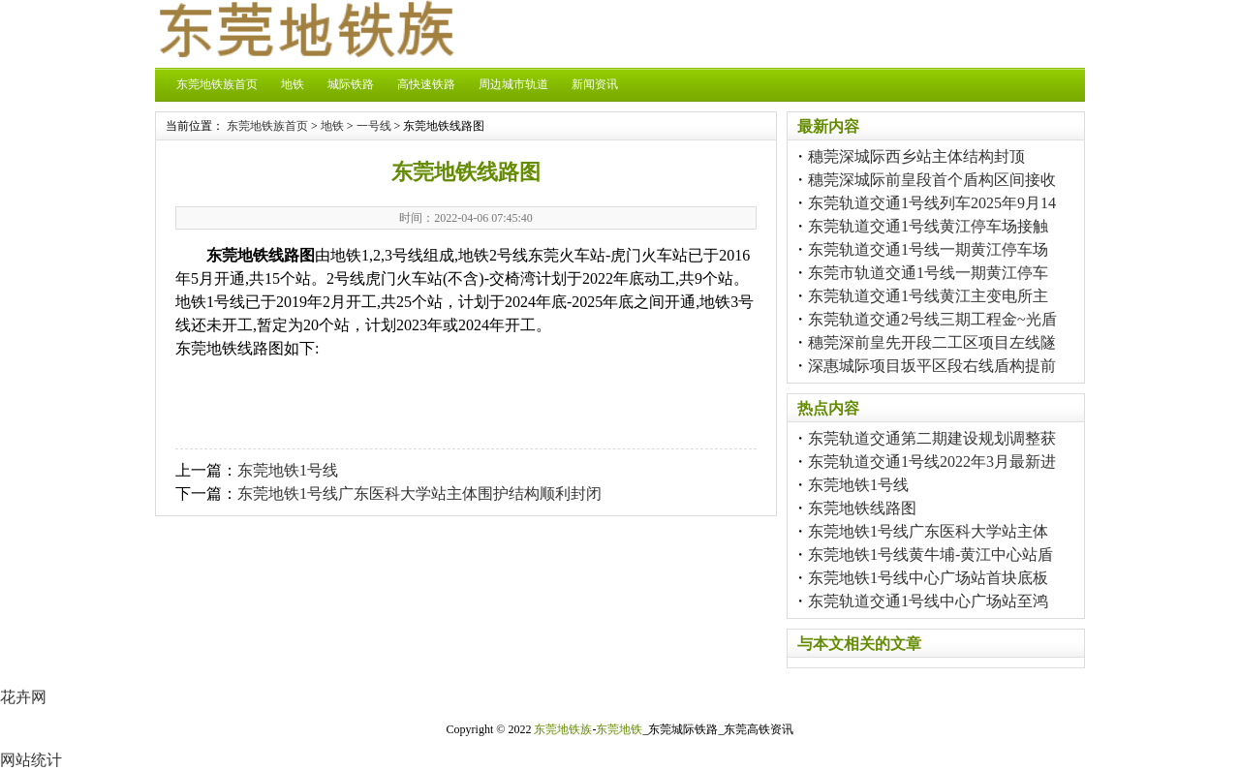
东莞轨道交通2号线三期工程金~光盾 (932, 319)
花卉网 (23, 697)
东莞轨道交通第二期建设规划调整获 (932, 438)
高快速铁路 (426, 84)
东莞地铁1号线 (287, 470)
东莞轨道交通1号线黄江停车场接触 (928, 226)
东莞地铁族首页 (217, 84)
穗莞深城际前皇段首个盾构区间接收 (932, 179)
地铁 (292, 84)
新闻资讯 (595, 84)
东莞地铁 (619, 729)
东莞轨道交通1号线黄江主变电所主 (928, 296)
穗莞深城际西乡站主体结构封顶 (916, 156)
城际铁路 (350, 84)
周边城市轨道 (513, 84)
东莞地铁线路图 (862, 508)
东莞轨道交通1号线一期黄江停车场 (928, 249)
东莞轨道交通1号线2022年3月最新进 (932, 461)
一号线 (373, 126)
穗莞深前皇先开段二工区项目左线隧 (932, 342)
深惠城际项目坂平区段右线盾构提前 (932, 365)
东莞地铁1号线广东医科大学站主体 (928, 531)
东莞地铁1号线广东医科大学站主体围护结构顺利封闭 (419, 493)
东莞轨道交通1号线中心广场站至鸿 (928, 601)
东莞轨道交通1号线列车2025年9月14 (932, 203)
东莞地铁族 (563, 729)
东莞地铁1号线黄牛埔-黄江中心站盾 (930, 554)
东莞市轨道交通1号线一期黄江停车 (928, 272)
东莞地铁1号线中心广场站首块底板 (928, 578)
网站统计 (31, 760)
